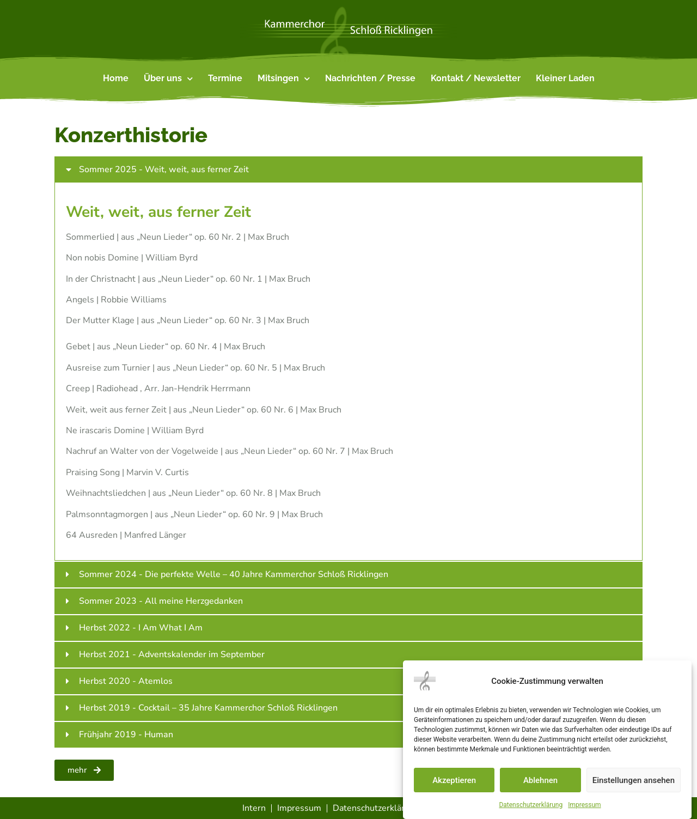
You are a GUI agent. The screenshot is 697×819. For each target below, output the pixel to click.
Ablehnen (540, 780)
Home (116, 78)
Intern (254, 808)
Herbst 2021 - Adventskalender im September (172, 654)
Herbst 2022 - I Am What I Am (141, 628)
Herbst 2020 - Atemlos (126, 681)
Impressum (584, 805)
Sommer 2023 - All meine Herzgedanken (161, 601)
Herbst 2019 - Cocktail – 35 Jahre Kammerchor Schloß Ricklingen (208, 708)
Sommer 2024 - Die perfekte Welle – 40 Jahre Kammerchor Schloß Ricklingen (233, 574)
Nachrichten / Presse (370, 78)
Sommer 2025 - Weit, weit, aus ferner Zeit (164, 169)
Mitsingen (284, 78)
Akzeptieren (454, 780)
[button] (348, 169)
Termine (225, 78)
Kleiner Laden (565, 78)
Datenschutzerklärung (531, 805)
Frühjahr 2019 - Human (126, 735)
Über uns (168, 78)
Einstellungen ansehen (633, 780)
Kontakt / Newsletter (476, 78)
